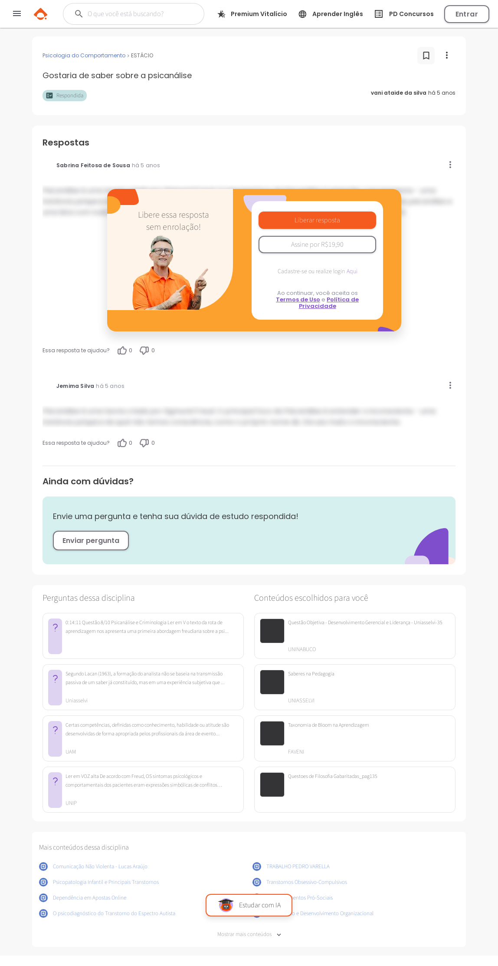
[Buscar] (135, 14)
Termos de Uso (298, 299)
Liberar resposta (317, 220)
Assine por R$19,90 (317, 244)
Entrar (466, 14)
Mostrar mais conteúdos (249, 934)
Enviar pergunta (90, 541)
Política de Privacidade (329, 302)
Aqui (352, 271)
